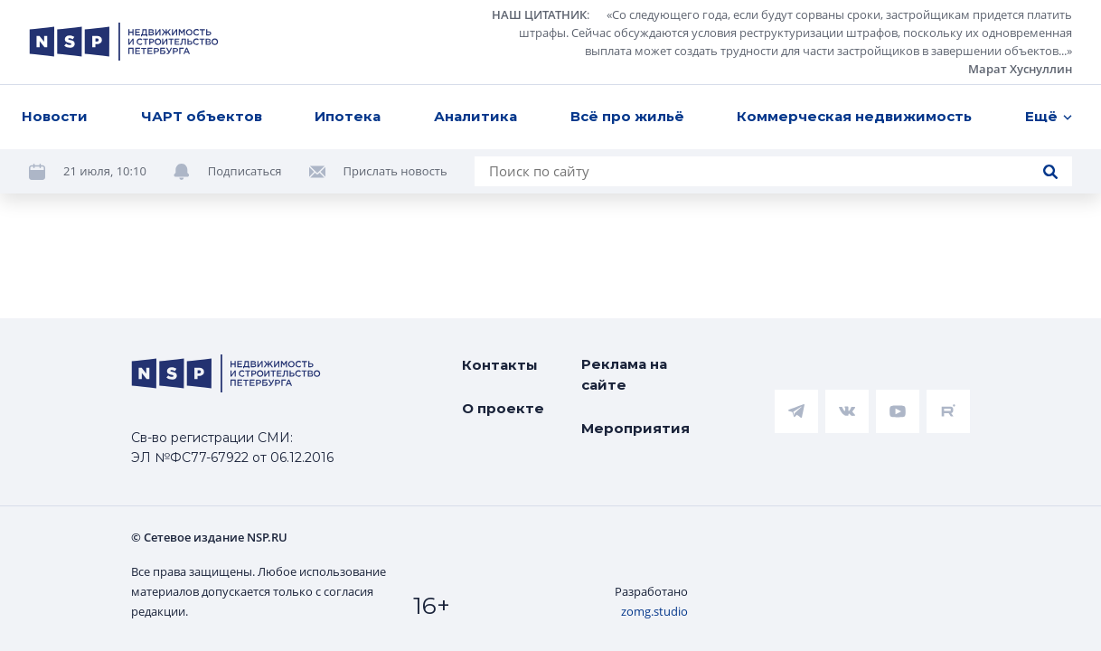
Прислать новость (395, 171)
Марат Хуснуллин (1020, 69)
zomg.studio (654, 611)
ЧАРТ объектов (201, 116)
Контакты (500, 364)
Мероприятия (635, 428)
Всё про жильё (627, 116)
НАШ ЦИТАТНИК (539, 14)
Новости (55, 116)
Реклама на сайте (624, 374)
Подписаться (245, 171)
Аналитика (475, 116)
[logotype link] (124, 42)
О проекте (503, 408)
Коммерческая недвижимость (854, 116)
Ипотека (348, 116)
